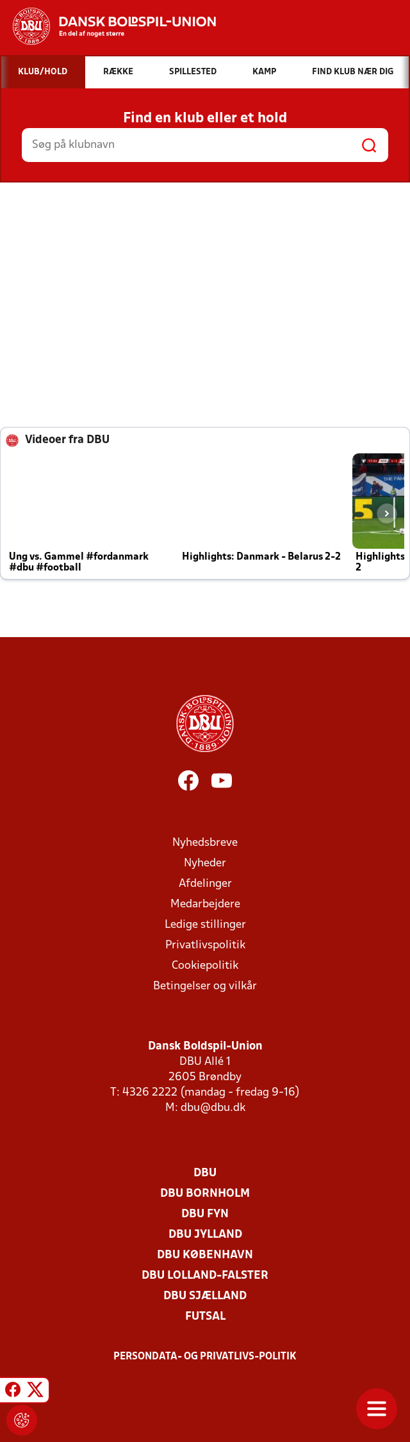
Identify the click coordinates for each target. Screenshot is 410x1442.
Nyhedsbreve (205, 843)
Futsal (205, 1316)
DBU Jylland (205, 1234)
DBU (205, 1173)
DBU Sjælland (205, 1296)
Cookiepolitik (205, 965)
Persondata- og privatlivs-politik (205, 1356)
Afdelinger (205, 884)
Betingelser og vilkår (205, 986)
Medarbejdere (205, 904)
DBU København (205, 1255)
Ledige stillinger (205, 924)
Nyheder (205, 863)
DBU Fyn (205, 1214)
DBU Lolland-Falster (205, 1275)
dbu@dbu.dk (213, 1108)
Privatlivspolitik (205, 945)
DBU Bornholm (205, 1193)
